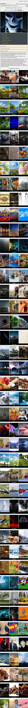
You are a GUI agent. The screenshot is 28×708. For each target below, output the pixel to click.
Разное (9, 5)
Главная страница (4, 5)
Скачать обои (3, 46)
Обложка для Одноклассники (5, 40)
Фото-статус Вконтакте (4, 37)
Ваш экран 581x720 (4, 34)
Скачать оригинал (3, 35)
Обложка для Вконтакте (4, 38)
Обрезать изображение (4, 43)
